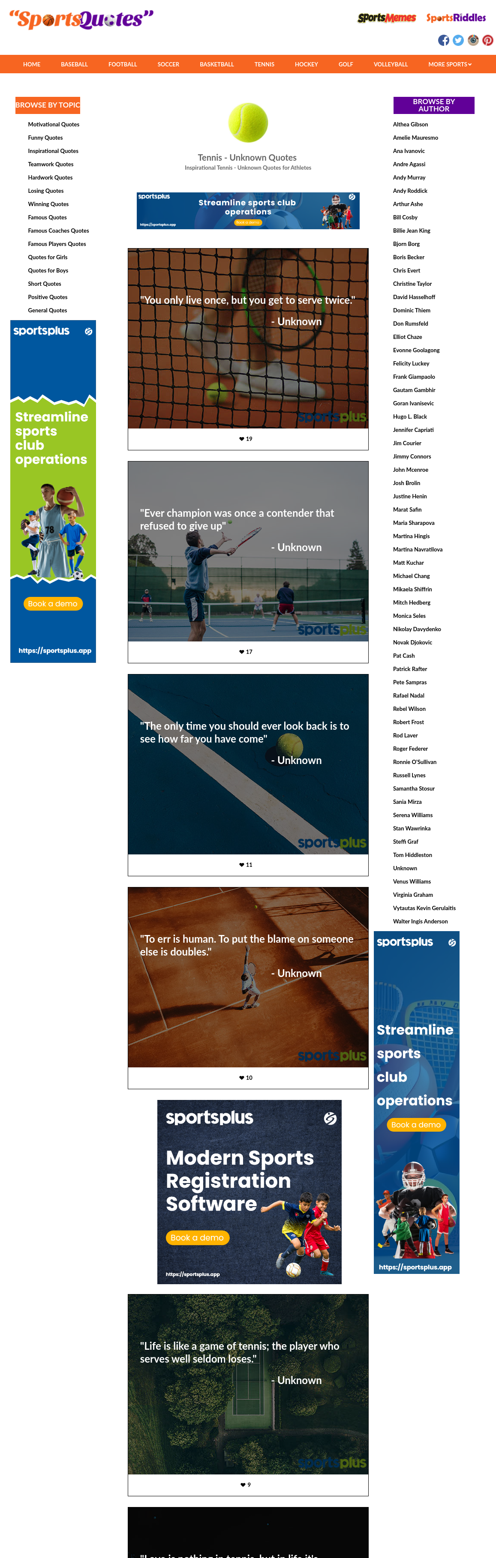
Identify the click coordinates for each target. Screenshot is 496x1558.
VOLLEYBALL (391, 64)
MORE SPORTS (450, 64)
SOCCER (168, 64)
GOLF (346, 64)
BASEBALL (74, 64)
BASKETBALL (217, 64)
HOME (31, 64)
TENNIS (264, 64)
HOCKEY (306, 64)
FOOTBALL (122, 64)
